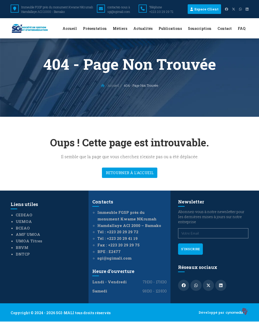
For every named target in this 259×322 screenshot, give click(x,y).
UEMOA (24, 221)
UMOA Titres (29, 240)
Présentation (95, 28)
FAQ (241, 28)
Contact (225, 28)
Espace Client (204, 9)
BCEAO (23, 228)
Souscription (199, 28)
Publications (170, 28)
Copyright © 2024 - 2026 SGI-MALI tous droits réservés (61, 312)
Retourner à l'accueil (130, 172)
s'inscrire (190, 249)
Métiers (120, 28)
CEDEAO (24, 214)
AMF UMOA (28, 234)
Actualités (143, 28)
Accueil (69, 28)
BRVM (22, 247)
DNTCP (23, 254)
